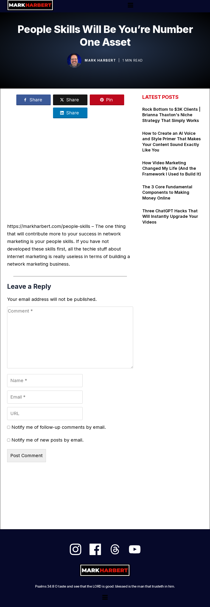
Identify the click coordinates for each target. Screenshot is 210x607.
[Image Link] (74, 60)
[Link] (33, 99)
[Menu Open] (130, 5)
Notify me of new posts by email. (47, 440)
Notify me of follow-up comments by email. (58, 427)
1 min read (133, 60)
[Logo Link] (105, 570)
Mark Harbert (100, 60)
